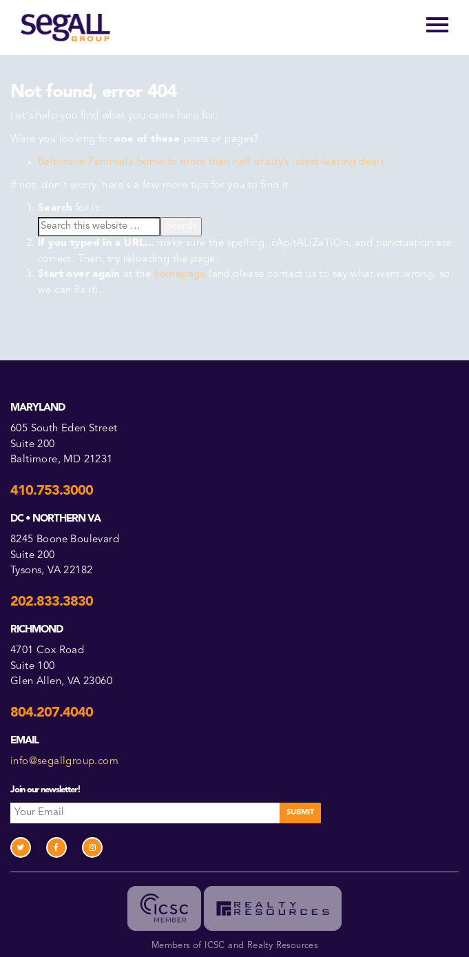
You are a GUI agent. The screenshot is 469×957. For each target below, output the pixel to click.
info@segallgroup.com (64, 762)
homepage (180, 274)
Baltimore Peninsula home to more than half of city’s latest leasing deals (211, 162)
